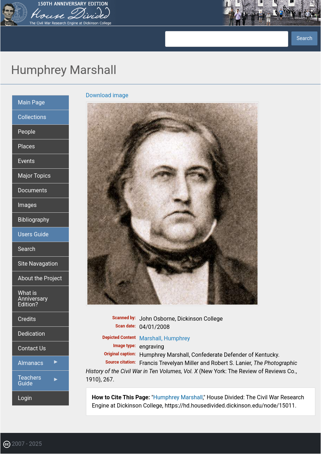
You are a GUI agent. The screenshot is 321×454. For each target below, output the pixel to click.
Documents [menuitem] (32, 190)
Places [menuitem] (26, 146)
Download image (107, 95)
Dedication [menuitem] (31, 333)
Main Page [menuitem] (31, 102)
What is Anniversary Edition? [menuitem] (33, 299)
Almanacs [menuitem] (38, 364)
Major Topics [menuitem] (34, 175)
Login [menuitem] (25, 398)
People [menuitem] (26, 131)
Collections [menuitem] (32, 117)
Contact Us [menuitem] (32, 348)
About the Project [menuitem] (40, 278)
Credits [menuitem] (27, 319)
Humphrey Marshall (178, 397)
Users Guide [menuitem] (33, 234)
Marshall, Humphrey (164, 338)
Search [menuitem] (26, 249)
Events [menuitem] (26, 161)
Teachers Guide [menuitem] (38, 382)
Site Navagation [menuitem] (38, 263)
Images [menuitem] (27, 205)
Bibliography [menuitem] (33, 219)
